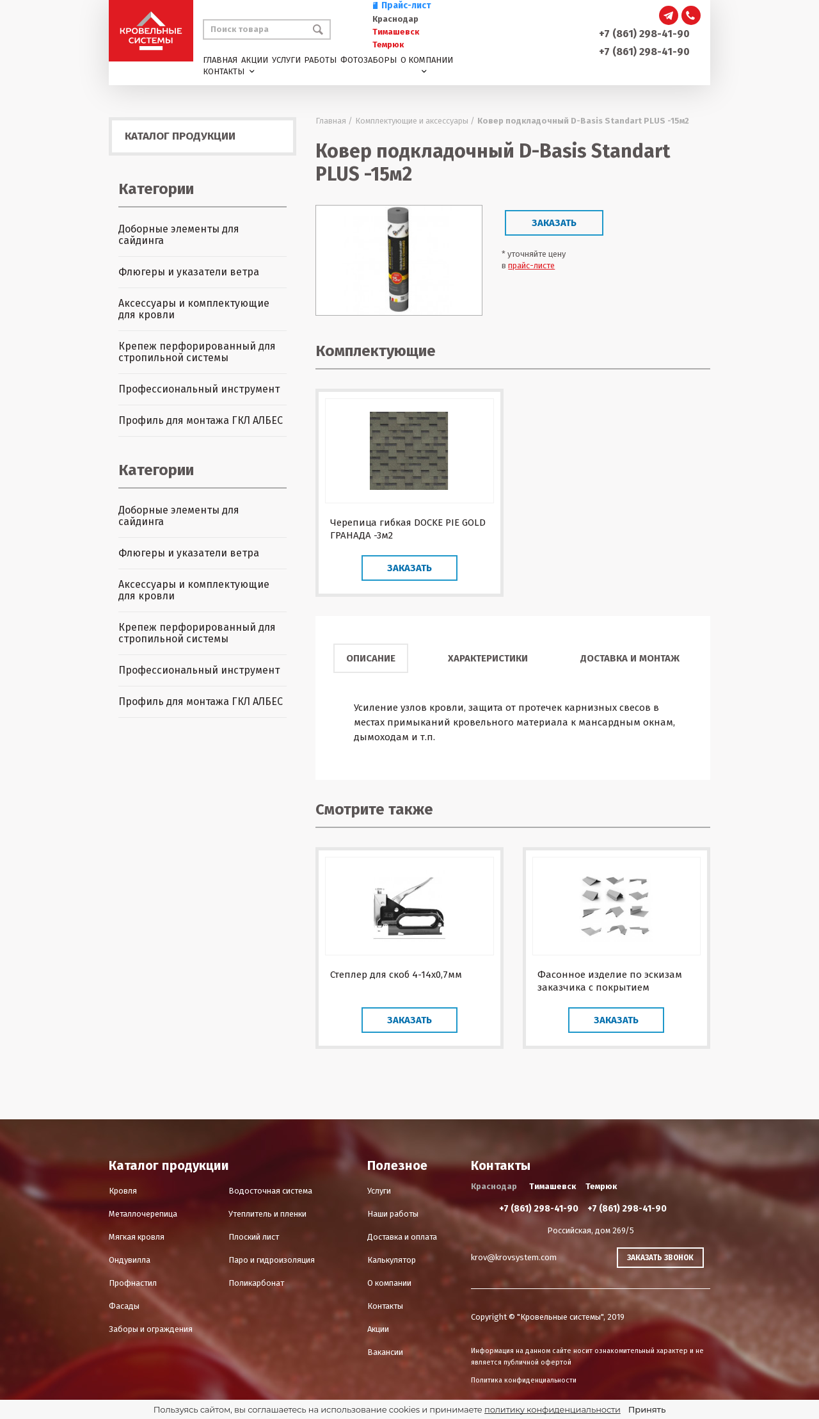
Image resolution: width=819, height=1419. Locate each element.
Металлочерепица (143, 1214)
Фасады (124, 1306)
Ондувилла (129, 1260)
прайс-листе (531, 265)
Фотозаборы (368, 60)
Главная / (334, 121)
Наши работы (392, 1214)
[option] (398, 260)
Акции (254, 60)
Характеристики (488, 658)
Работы (320, 60)
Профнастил (133, 1283)
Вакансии (385, 1352)
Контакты (223, 71)
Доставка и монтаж (630, 658)
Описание (370, 658)
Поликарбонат (256, 1283)
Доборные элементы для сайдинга (178, 235)
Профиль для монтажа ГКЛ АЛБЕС (200, 420)
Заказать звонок (660, 1257)
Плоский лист (253, 1237)
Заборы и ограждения (151, 1329)
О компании (427, 60)
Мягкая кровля (136, 1237)
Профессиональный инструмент (199, 389)
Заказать (554, 223)
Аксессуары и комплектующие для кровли (193, 309)
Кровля (123, 1191)
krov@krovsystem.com (514, 1257)
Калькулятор (391, 1260)
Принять (646, 1409)
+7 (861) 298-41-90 (644, 34)
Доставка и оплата (402, 1237)
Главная (220, 60)
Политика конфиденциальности (523, 1380)
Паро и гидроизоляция (271, 1260)
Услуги (286, 60)
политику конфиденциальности (552, 1409)
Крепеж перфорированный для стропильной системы (197, 352)
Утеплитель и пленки (267, 1214)
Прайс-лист (401, 5)
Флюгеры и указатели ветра (188, 272)
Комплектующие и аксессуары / (415, 121)
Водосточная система (270, 1191)
